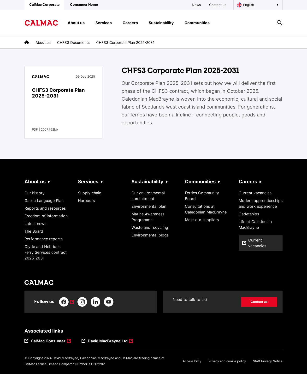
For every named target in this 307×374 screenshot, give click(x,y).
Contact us (217, 5)
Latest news (35, 223)
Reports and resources (45, 208)
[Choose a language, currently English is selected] (258, 5)
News (196, 5)
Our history (34, 192)
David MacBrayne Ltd (108, 341)
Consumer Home (84, 4)
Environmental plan (148, 206)
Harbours (86, 200)
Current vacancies (255, 192)
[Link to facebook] (66, 302)
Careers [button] (130, 22)
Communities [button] (197, 22)
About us (43, 42)
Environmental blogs (150, 235)
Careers (248, 181)
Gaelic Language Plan (44, 200)
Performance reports (43, 238)
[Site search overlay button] (280, 22)
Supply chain (89, 192)
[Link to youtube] (108, 302)
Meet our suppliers (202, 219)
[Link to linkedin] (95, 302)
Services (88, 181)
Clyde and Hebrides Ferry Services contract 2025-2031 (45, 252)
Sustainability (147, 181)
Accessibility (192, 361)
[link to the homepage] (26, 42)
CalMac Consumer (48, 341)
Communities (200, 181)
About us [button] (76, 22)
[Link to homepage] (41, 23)
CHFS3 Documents (73, 42)
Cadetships (249, 214)
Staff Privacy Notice (268, 361)
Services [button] (103, 22)
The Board (33, 231)
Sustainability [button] (161, 22)
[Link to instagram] (82, 302)
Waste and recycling (149, 227)
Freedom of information (46, 215)
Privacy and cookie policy (227, 361)
